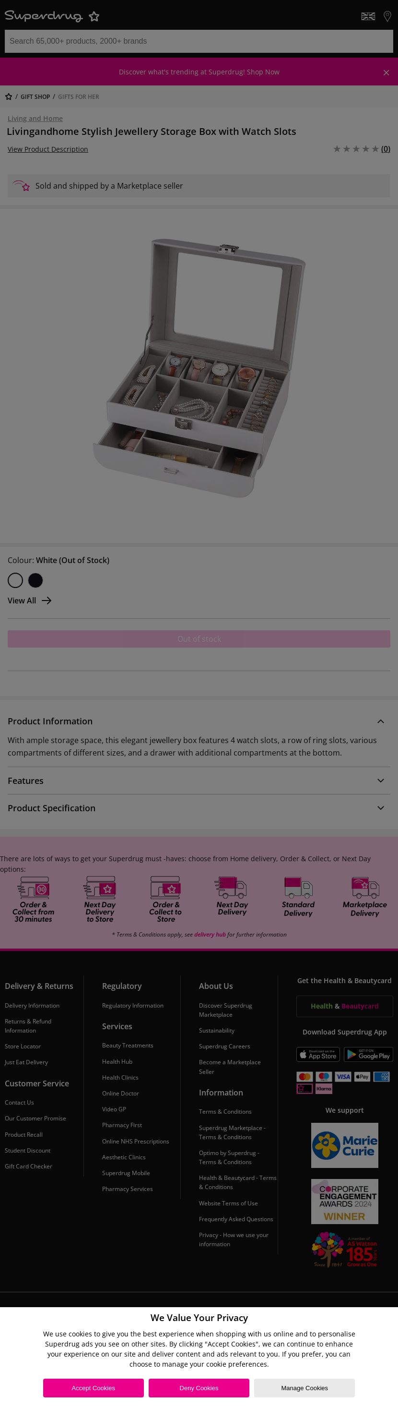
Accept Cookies (93, 1388)
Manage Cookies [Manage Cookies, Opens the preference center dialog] (304, 1388)
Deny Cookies (199, 1388)
